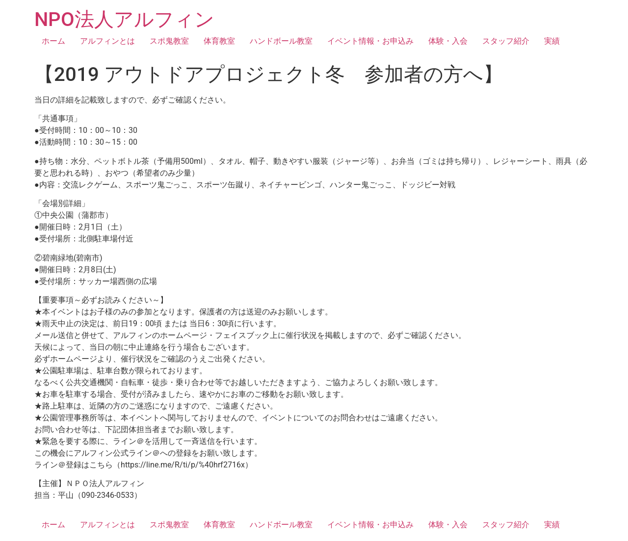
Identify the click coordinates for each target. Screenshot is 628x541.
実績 (552, 41)
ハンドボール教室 (281, 41)
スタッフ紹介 (505, 41)
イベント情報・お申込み (370, 41)
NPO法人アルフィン (124, 19)
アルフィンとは (107, 41)
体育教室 (219, 41)
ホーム (53, 41)
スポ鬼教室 (169, 41)
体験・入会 (448, 41)
